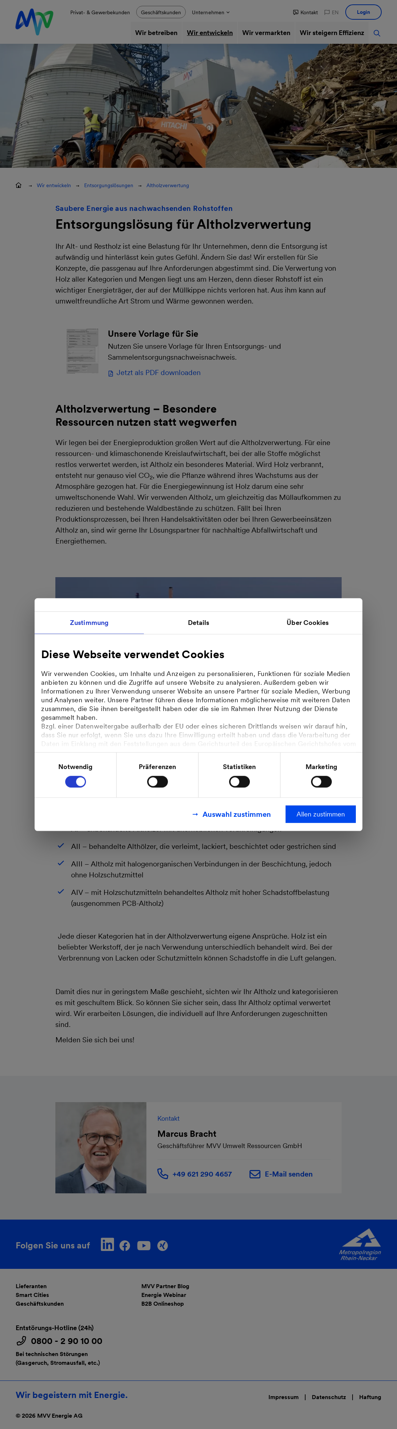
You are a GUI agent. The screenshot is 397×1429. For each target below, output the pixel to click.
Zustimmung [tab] (89, 622)
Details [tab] (198, 622)
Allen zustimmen (320, 814)
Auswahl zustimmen (237, 814)
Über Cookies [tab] (308, 622)
